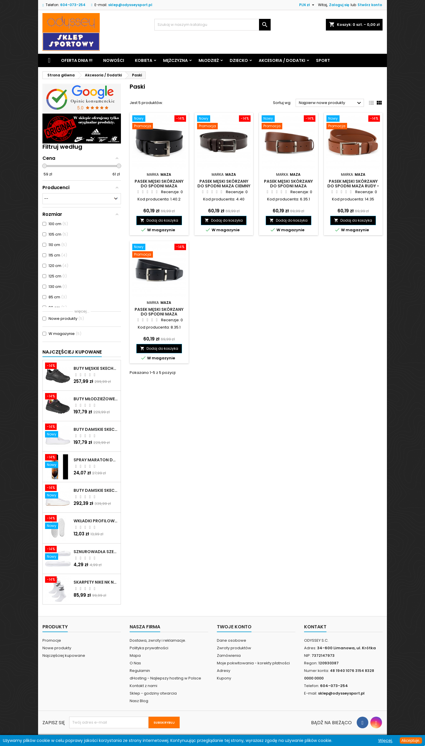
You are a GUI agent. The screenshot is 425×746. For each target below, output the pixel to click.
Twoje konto (234, 626)
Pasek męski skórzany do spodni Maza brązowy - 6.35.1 (288, 185)
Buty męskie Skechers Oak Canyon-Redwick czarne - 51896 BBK (96, 368)
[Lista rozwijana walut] (307, 5)
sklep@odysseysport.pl (130, 4)
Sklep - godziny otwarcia (153, 693)
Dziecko (239, 60)
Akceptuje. (410, 740)
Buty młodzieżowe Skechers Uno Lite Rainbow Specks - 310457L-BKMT (96, 399)
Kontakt (315, 626)
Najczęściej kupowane (63, 655)
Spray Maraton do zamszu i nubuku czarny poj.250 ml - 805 (96, 460)
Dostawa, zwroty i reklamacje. (158, 640)
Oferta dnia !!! (76, 60)
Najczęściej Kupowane (72, 352)
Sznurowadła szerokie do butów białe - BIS (96, 551)
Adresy (223, 670)
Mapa (135, 655)
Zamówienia (229, 655)
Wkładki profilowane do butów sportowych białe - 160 (96, 521)
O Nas (135, 663)
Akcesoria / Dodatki (282, 60)
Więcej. (385, 740)
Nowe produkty (56, 648)
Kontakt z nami (143, 685)
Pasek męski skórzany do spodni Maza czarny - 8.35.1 (159, 314)
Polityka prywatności (149, 648)
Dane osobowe (231, 640)
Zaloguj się (339, 4)
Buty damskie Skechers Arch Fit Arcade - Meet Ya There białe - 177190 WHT (96, 490)
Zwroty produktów (234, 648)
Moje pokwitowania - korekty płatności (253, 663)
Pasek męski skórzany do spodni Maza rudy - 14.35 (353, 185)
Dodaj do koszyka (159, 220)
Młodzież (209, 60)
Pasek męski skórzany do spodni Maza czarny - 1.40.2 (159, 185)
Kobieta (143, 60)
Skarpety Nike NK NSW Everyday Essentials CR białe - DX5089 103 (96, 582)
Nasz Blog (139, 701)
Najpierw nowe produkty (330, 103)
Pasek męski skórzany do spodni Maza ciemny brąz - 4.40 (223, 185)
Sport (323, 60)
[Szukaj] (212, 25)
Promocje (51, 640)
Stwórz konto (370, 4)
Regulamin (140, 670)
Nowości (113, 60)
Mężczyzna (175, 60)
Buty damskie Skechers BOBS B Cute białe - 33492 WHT (96, 429)
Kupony (224, 678)
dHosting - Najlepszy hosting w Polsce (165, 678)
